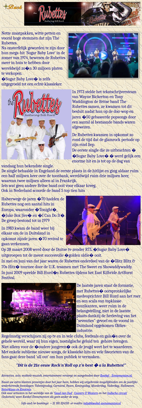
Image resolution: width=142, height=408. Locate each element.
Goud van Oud (63, 393)
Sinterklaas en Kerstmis (16, 389)
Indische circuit (117, 393)
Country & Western (86, 393)
